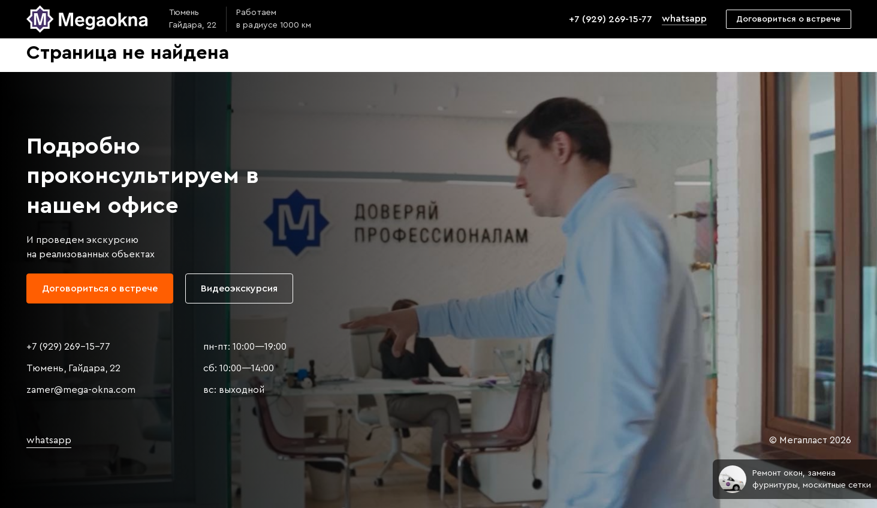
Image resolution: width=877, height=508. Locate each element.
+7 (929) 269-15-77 (610, 19)
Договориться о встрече (788, 19)
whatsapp (684, 18)
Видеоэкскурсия (239, 288)
